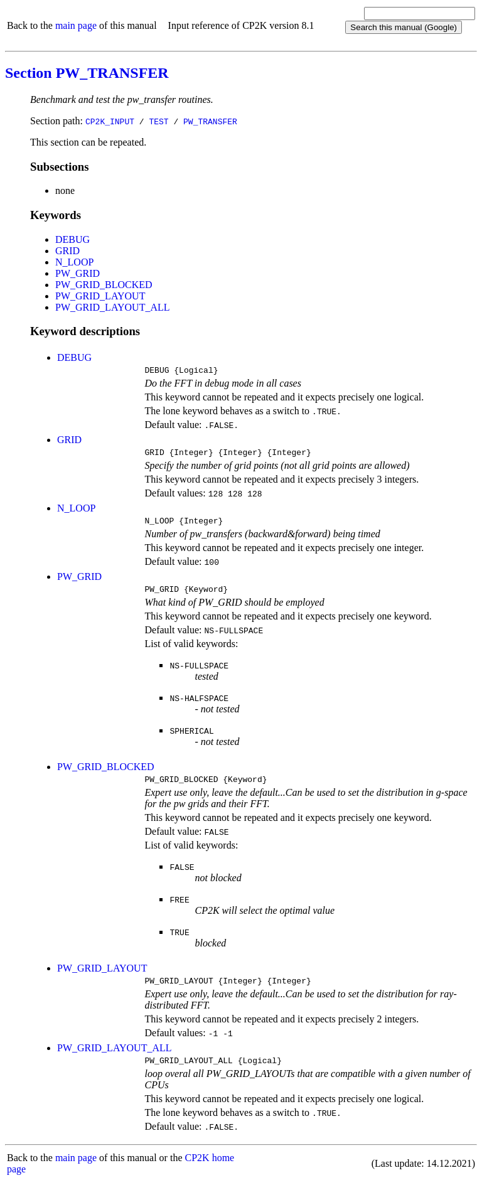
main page (76, 25)
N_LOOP (74, 262)
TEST (158, 121)
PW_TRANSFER (210, 121)
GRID (67, 250)
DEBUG (72, 239)
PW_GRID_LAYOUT (100, 296)
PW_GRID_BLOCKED (104, 284)
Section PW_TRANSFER (87, 73)
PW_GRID (77, 273)
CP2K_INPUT (109, 121)
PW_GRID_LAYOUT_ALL (112, 307)
